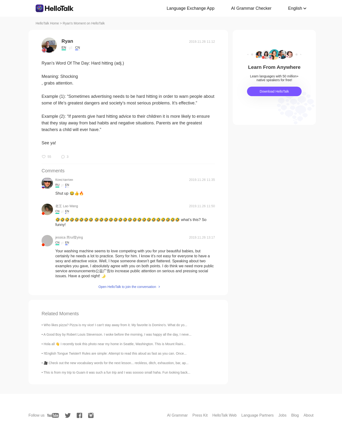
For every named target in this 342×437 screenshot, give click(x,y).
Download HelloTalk (274, 91)
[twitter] (68, 415)
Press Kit (200, 415)
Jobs (282, 415)
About (309, 415)
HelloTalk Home (47, 23)
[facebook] (79, 415)
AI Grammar (177, 415)
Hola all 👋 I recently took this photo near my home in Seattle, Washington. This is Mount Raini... (115, 344)
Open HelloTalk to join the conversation (127, 287)
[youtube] (53, 415)
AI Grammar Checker (251, 8)
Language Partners (257, 415)
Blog (295, 415)
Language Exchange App (190, 8)
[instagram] (91, 415)
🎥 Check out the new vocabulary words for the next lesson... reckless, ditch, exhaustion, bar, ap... (116, 363)
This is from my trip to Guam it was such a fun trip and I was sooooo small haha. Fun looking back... (117, 372)
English (295, 8)
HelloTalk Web (224, 415)
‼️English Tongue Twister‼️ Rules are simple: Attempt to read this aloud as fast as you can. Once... (115, 353)
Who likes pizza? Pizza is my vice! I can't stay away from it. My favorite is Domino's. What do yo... (115, 325)
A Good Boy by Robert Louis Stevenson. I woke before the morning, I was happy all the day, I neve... (117, 334)
